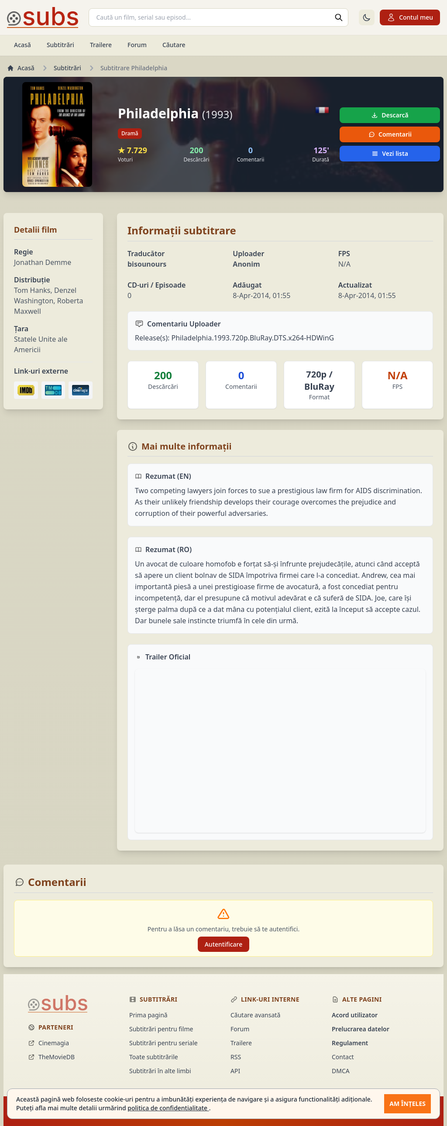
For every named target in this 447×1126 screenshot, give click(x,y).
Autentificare (224, 944)
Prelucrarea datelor (360, 1029)
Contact (343, 1057)
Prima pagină (148, 1015)
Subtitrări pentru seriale (163, 1043)
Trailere (101, 45)
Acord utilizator (355, 1015)
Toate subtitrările (153, 1057)
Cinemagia (48, 1043)
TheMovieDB (51, 1057)
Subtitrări (60, 45)
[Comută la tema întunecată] (367, 17)
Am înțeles (407, 1103)
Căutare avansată (255, 1015)
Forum (137, 45)
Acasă (22, 45)
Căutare (174, 45)
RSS (235, 1057)
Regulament (350, 1043)
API (235, 1071)
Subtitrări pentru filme (161, 1029)
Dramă (129, 133)
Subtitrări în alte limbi (160, 1071)
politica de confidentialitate (168, 1108)
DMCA (341, 1071)
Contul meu (410, 17)
